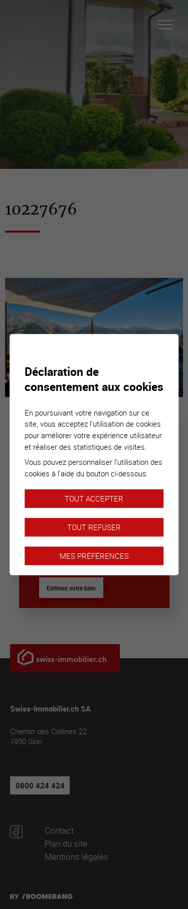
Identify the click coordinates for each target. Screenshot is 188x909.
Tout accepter (94, 498)
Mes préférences (94, 556)
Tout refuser (94, 527)
